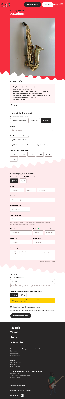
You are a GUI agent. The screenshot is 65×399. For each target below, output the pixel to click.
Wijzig (13, 105)
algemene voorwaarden (34, 307)
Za (14, 159)
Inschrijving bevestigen (20, 315)
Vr (48, 154)
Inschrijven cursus (32, 4)
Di (23, 154)
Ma (14, 154)
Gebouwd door (20, 395)
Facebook (21, 390)
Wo (31, 154)
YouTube (28, 390)
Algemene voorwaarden (17, 385)
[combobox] (36, 130)
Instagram (13, 390)
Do (40, 154)
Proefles (48, 4)
